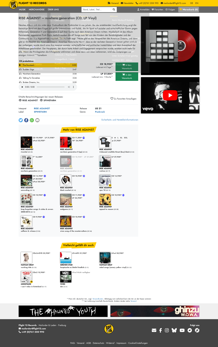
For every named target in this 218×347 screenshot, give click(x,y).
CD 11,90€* (77, 195)
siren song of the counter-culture (78, 229)
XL (121, 137)
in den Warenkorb (127, 66)
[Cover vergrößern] (170, 46)
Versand (133, 301)
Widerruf (110, 343)
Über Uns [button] (53, 9)
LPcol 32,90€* (39, 140)
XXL (125, 137)
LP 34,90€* (77, 198)
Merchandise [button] (36, 9)
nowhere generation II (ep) (78, 150)
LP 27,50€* (89, 157)
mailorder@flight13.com (32, 328)
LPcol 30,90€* (39, 181)
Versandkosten (97, 298)
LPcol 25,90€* (118, 253)
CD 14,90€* (38, 176)
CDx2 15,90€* (39, 272)
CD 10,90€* (77, 176)
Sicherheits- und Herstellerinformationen (119, 119)
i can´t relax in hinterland (39, 285)
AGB (88, 343)
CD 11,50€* (77, 137)
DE (191, 3)
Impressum (121, 343)
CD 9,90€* (38, 217)
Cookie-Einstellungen (138, 343)
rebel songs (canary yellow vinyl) (117, 266)
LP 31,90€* (50, 137)
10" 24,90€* (77, 140)
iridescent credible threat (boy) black (117, 150)
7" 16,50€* (38, 157)
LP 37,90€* (116, 157)
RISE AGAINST (42, 108)
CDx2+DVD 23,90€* (41, 253)
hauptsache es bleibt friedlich (78, 266)
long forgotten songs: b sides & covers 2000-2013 (39, 209)
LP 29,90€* (38, 179)
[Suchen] (114, 9)
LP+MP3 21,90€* (79, 253)
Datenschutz (98, 343)
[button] (21, 120)
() (188, 9)
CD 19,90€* (38, 137)
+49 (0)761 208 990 (31, 332)
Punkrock (100, 111)
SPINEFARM (40, 111)
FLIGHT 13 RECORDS (33, 3)
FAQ (72, 343)
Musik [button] (22, 9)
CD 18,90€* (77, 157)
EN (196, 3)
